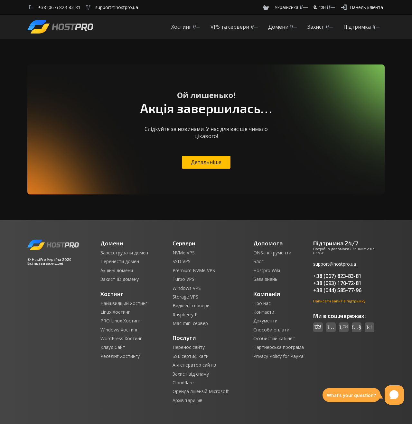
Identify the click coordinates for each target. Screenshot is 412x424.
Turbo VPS (183, 279)
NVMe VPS (184, 253)
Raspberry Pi (186, 315)
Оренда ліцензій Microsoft (201, 391)
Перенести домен (119, 261)
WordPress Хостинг (121, 338)
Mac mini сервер (190, 323)
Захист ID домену (119, 279)
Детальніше (206, 162)
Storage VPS (185, 297)
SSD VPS (182, 261)
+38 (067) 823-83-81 (337, 276)
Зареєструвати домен (124, 253)
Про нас (262, 303)
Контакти (263, 312)
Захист (320, 26)
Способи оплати (271, 330)
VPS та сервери (234, 26)
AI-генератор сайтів (194, 365)
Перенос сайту (189, 347)
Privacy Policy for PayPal (278, 356)
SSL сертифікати (191, 356)
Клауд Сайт (112, 347)
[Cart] (265, 7)
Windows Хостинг (119, 330)
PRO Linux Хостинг (120, 321)
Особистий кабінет (274, 338)
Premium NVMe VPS (194, 270)
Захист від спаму (191, 374)
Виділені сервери (191, 306)
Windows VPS (187, 288)
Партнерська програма (278, 347)
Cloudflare (183, 383)
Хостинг (185, 26)
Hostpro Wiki (266, 270)
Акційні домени (116, 270)
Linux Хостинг (115, 312)
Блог (258, 261)
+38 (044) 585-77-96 (337, 290)
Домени (282, 26)
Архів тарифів (187, 400)
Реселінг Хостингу (120, 356)
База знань (265, 279)
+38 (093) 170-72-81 (337, 283)
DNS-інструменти (272, 253)
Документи (265, 321)
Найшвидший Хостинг (123, 303)
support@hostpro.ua (334, 264)
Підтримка (361, 26)
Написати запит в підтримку (339, 301)
